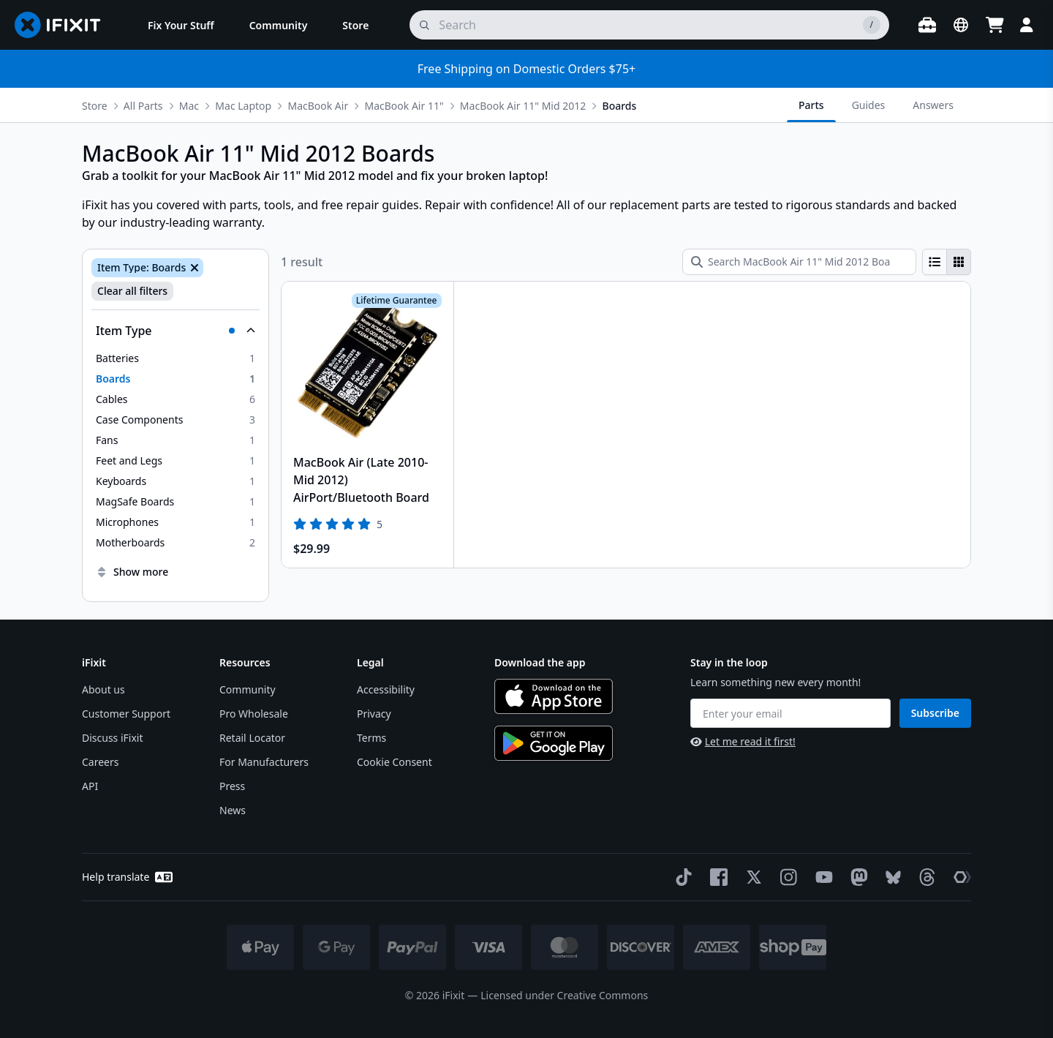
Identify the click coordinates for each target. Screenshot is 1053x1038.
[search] (649, 25)
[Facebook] (716, 877)
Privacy (374, 714)
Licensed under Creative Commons (564, 995)
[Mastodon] (856, 877)
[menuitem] (181, 25)
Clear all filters (132, 291)
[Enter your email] (790, 713)
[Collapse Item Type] (175, 330)
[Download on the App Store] (553, 696)
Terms (371, 738)
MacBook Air (317, 106)
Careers (100, 762)
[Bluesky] (890, 877)
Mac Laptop (243, 106)
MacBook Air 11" (403, 106)
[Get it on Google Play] (553, 743)
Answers (933, 105)
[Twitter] (751, 877)
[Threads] (924, 877)
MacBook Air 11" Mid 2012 (523, 106)
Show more (132, 572)
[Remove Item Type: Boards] (193, 268)
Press (232, 786)
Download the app (540, 662)
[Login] (1026, 25)
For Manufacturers (264, 762)
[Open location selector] (961, 25)
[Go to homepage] (64, 25)
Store (94, 106)
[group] (946, 262)
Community (247, 689)
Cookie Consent (394, 762)
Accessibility (386, 689)
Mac (189, 106)
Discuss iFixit (112, 738)
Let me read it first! (743, 741)
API (90, 786)
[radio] (934, 262)
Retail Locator (252, 738)
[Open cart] (994, 25)
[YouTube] (821, 877)
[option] (175, 358)
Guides (869, 105)
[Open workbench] (927, 25)
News (232, 810)
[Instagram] (786, 877)
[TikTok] (680, 877)
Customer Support (126, 714)
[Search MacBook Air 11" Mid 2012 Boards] (799, 262)
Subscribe (935, 713)
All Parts (143, 106)
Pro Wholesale (253, 714)
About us (103, 689)
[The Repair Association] (959, 877)
